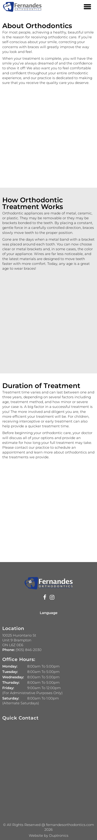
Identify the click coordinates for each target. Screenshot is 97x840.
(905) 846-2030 (28, 650)
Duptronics (58, 835)
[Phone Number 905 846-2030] (79, 6)
